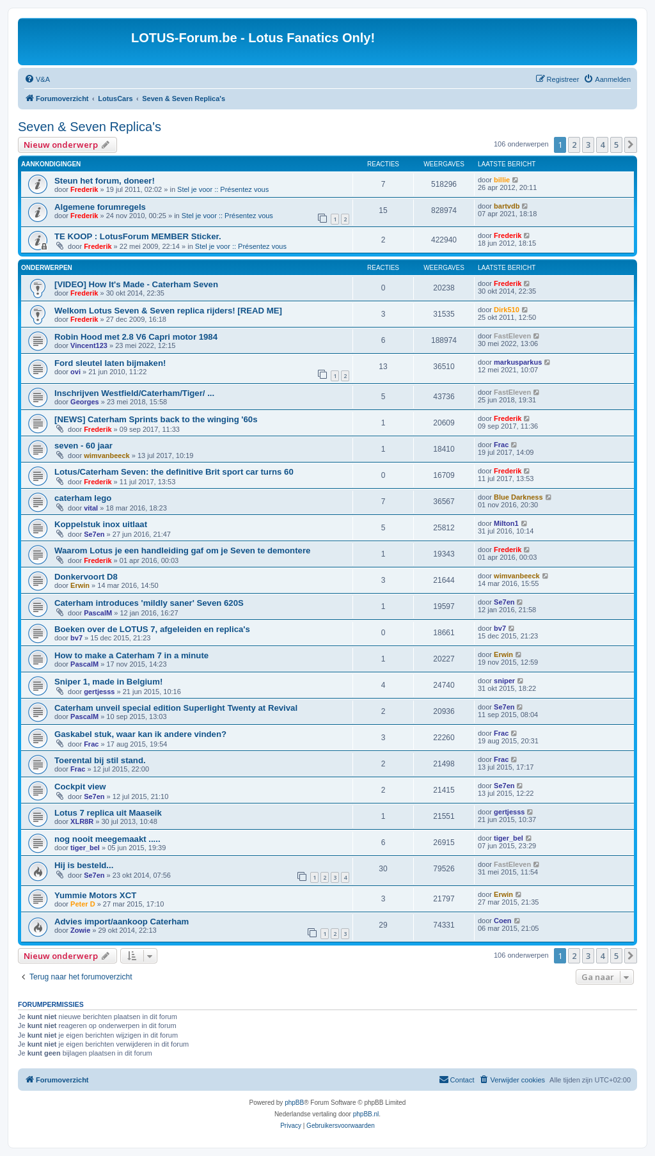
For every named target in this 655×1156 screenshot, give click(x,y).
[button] (630, 144)
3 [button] (588, 144)
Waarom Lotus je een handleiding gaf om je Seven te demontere (182, 550)
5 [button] (616, 144)
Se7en (94, 534)
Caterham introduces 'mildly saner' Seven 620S (149, 603)
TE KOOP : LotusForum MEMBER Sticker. (137, 236)
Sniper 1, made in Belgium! (108, 681)
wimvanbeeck (107, 455)
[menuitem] (37, 79)
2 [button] (574, 144)
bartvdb (506, 206)
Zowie (80, 930)
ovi (75, 372)
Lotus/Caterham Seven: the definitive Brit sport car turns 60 (174, 472)
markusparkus (518, 362)
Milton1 (506, 523)
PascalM (98, 613)
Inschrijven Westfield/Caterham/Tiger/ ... (134, 393)
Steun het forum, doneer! (104, 181)
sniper (504, 681)
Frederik (84, 189)
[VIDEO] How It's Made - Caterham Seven (136, 284)
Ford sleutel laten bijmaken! (110, 363)
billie (502, 180)
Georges (84, 402)
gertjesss (99, 691)
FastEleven (512, 336)
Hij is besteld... (83, 865)
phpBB (294, 1102)
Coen (503, 920)
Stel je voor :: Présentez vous (223, 189)
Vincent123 (88, 345)
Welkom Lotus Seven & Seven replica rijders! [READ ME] (168, 310)
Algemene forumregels (100, 207)
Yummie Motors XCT (95, 895)
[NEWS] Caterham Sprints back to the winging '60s (156, 419)
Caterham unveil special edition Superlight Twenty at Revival (175, 708)
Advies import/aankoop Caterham (121, 921)
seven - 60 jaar (83, 445)
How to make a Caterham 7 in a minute (131, 655)
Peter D (82, 904)
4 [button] (602, 144)
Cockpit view (80, 786)
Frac (501, 444)
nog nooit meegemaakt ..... (107, 839)
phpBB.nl (366, 1114)
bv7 (76, 638)
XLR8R (81, 821)
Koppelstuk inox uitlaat (100, 524)
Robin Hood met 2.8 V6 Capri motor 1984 (135, 337)
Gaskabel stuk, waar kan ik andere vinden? (140, 734)
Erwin (80, 585)
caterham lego (82, 498)
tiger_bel (85, 847)
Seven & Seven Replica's (89, 127)
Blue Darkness (518, 497)
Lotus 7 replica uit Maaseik (108, 813)
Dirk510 (506, 309)
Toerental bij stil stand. (100, 760)
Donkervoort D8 (86, 577)
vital (91, 508)
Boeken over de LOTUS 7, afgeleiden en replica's (152, 629)
